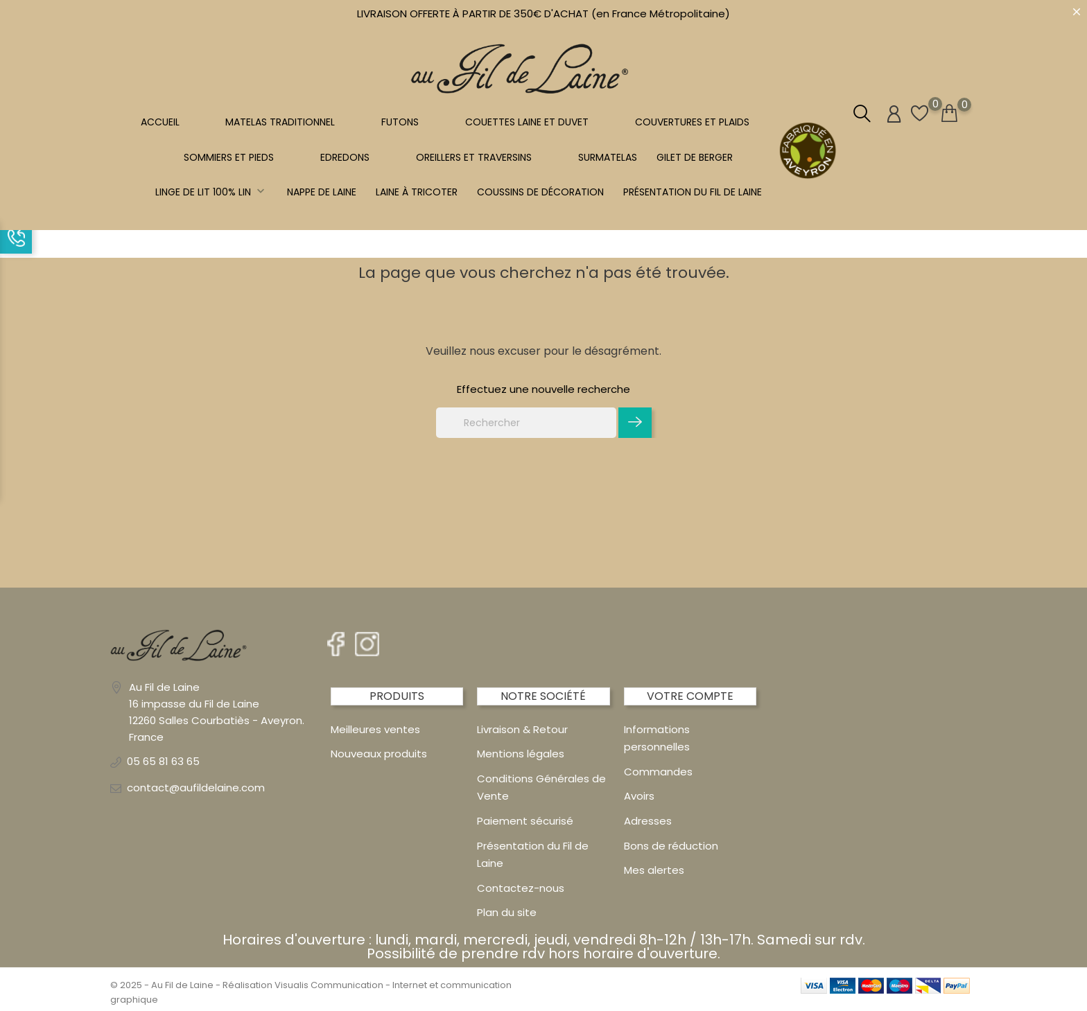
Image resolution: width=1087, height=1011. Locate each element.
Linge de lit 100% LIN (211, 192)
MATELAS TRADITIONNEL (280, 122)
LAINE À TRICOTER (417, 192)
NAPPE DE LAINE (321, 192)
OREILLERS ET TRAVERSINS (474, 157)
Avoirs (639, 796)
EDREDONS (344, 157)
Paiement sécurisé (525, 821)
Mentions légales (520, 753)
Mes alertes (654, 870)
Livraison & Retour (522, 729)
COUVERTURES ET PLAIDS (692, 122)
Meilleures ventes (375, 729)
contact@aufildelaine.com (196, 787)
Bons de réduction (671, 845)
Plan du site (507, 912)
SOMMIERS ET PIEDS (229, 157)
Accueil (160, 122)
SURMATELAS (607, 157)
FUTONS (400, 122)
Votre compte (690, 696)
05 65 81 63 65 (163, 761)
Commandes (658, 771)
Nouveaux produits (379, 753)
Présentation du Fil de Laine (692, 192)
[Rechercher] (526, 422)
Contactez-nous (520, 888)
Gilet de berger (694, 157)
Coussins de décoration (540, 192)
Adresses (648, 821)
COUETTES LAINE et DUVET (527, 122)
